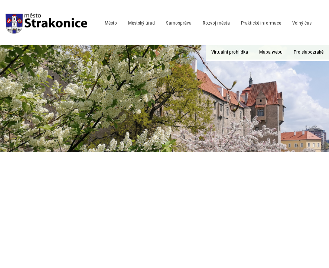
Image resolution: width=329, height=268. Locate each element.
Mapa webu (271, 52)
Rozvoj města (216, 23)
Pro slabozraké (308, 52)
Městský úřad (141, 23)
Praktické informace (261, 23)
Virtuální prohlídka (229, 52)
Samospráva (179, 23)
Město (111, 23)
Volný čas (302, 23)
